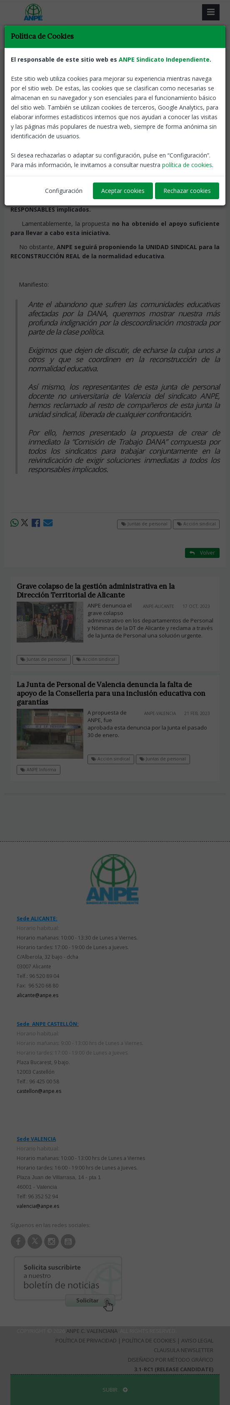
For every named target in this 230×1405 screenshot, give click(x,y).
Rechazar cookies (187, 191)
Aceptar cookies (123, 191)
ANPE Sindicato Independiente (164, 59)
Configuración (63, 191)
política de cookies (187, 165)
